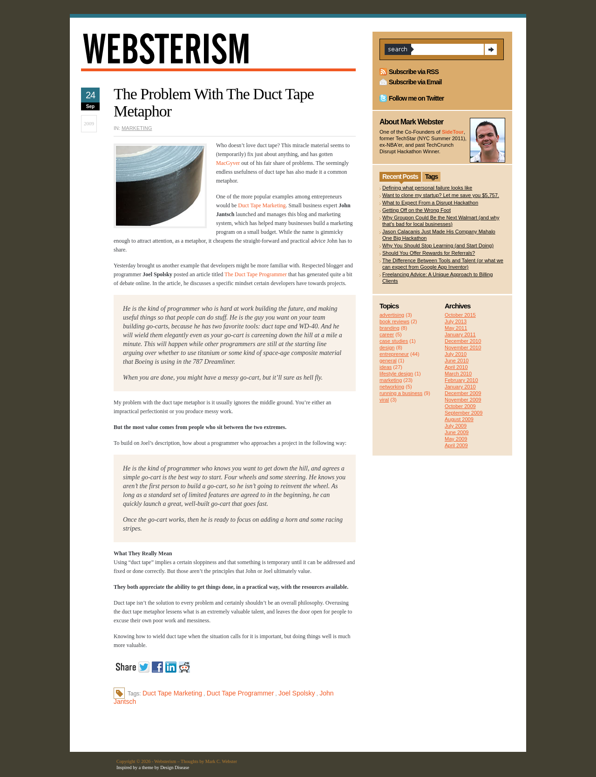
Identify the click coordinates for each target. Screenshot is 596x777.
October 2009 (460, 406)
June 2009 (456, 432)
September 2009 (463, 413)
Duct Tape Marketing (261, 205)
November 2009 (463, 399)
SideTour (453, 132)
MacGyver (228, 163)
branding (389, 328)
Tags (431, 176)
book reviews (394, 321)
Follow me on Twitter (416, 98)
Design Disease (174, 767)
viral (384, 399)
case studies (393, 341)
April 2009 (456, 445)
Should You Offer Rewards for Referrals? (428, 253)
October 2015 (460, 315)
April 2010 (456, 367)
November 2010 (463, 347)
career (386, 334)
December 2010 (463, 341)
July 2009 (456, 426)
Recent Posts (400, 176)
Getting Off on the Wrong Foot (416, 210)
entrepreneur (394, 354)
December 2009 (463, 393)
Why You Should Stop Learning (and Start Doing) (438, 245)
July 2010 (456, 354)
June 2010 (456, 360)
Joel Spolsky (296, 693)
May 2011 (456, 328)
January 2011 (460, 334)
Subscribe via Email (415, 82)
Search (491, 49)
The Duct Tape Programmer (255, 274)
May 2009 (456, 439)
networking (391, 386)
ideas (385, 367)
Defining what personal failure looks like (427, 188)
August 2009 (459, 419)
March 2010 (458, 373)
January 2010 (460, 386)
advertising (391, 315)
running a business (400, 393)
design (386, 347)
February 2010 (461, 380)
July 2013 (456, 321)
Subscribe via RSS (414, 71)
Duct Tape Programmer (240, 693)
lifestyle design (396, 373)
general (388, 360)
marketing (137, 128)
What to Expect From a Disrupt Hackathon (430, 202)
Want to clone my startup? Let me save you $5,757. (440, 195)
